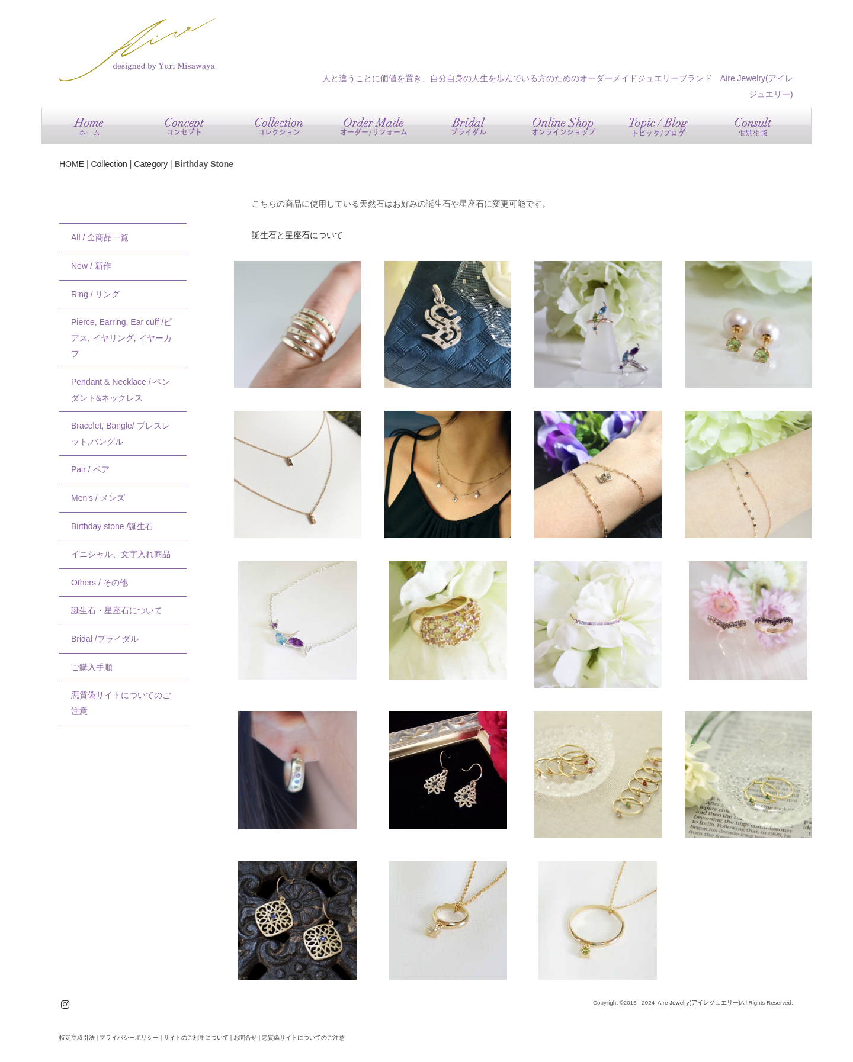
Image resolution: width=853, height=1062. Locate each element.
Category (151, 164)
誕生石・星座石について (116, 610)
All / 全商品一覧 (100, 237)
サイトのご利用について (196, 1037)
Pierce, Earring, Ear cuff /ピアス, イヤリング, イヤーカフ (121, 337)
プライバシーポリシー (129, 1037)
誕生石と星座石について (297, 235)
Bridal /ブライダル (105, 638)
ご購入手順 (92, 667)
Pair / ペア (90, 469)
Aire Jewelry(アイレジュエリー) (699, 1002)
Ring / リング (95, 294)
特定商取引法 (77, 1037)
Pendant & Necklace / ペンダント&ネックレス (120, 390)
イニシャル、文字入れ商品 (121, 554)
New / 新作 (91, 266)
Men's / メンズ (98, 498)
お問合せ (245, 1037)
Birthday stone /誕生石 (112, 526)
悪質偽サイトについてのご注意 (121, 703)
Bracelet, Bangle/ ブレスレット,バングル (120, 433)
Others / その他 (99, 582)
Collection (109, 164)
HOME (71, 164)
